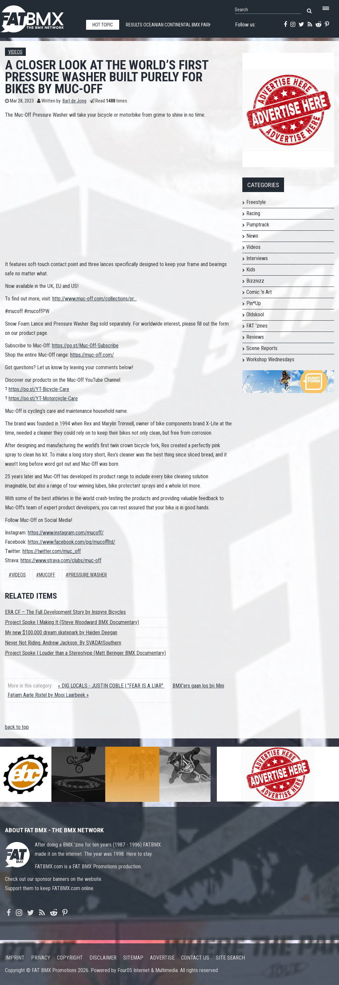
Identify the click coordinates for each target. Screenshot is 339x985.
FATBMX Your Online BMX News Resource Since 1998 (39, 17)
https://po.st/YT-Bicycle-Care (39, 389)
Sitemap (133, 958)
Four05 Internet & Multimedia (148, 970)
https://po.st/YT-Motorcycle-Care (43, 398)
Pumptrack (257, 224)
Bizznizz (255, 281)
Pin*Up (253, 303)
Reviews (255, 337)
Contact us (195, 958)
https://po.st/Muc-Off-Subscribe (85, 345)
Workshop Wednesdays (270, 359)
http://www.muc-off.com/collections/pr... (94, 299)
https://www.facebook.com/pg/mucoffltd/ (71, 542)
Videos (15, 52)
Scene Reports (261, 348)
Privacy (40, 958)
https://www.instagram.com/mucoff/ (66, 533)
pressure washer (88, 575)
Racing (253, 213)
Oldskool (255, 314)
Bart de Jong (74, 101)
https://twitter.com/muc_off (52, 551)
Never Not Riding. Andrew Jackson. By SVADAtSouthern (63, 643)
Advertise (162, 958)
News (252, 236)
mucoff (47, 575)
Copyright (70, 958)
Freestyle (256, 202)
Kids (250, 269)
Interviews (257, 258)
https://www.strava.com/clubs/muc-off (61, 560)
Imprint (14, 958)
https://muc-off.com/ (92, 355)
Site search (230, 958)
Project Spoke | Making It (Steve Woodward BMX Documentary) (72, 622)
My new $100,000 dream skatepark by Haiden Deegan (61, 632)
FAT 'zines (256, 326)
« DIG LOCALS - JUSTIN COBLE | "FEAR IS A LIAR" (111, 686)
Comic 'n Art (259, 292)
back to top (17, 727)
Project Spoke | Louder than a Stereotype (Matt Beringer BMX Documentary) (85, 653)
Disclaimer (103, 958)
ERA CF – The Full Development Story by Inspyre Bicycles (65, 612)
